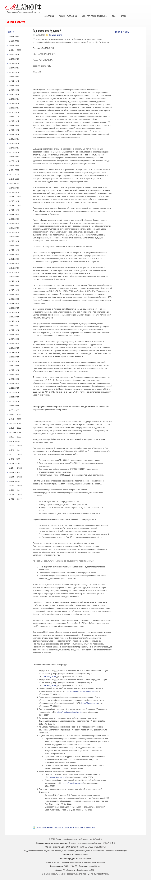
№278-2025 (14, 152)
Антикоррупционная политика (91, 862)
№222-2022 (14, 406)
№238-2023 (14, 334)
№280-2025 (14, 143)
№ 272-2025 (14, 183)
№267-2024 (14, 201)
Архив (123, 16)
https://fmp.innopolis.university (69, 712)
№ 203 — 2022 (15, 486)
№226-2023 (14, 388)
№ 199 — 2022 (15, 499)
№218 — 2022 (15, 428)
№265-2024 (14, 210)
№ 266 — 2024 (15, 206)
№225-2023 (14, 392)
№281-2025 (14, 139)
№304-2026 (14, 37)
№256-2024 (14, 250)
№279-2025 (14, 148)
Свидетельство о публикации (94, 16)
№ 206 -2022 (14, 472)
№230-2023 (14, 370)
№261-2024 (14, 228)
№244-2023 (14, 303)
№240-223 (13, 326)
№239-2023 (14, 330)
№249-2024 (14, 281)
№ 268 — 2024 (15, 197)
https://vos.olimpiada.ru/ (73, 783)
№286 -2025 (14, 117)
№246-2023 (14, 294)
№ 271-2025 (14, 179)
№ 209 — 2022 (15, 463)
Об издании (49, 16)
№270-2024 (14, 188)
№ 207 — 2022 (15, 468)
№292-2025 (14, 90)
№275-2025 (14, 165)
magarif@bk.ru (94, 866)
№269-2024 (14, 192)
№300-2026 (14, 54)
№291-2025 (14, 94)
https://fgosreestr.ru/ (89, 703)
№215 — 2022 (15, 437)
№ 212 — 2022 (15, 450)
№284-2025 (14, 125)
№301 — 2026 (15, 50)
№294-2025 (14, 81)
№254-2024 (14, 259)
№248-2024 (14, 286)
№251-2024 (14, 272)
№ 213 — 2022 (15, 446)
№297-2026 (14, 68)
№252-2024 (14, 268)
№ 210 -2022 (14, 459)
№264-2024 (14, 214)
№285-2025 (14, 121)
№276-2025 (14, 161)
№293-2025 (14, 85)
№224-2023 (14, 397)
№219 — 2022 (15, 419)
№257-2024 (14, 246)
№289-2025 (14, 103)
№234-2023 (14, 352)
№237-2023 (14, 339)
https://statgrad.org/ (58, 777)
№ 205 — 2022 (15, 477)
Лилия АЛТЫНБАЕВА (45, 828)
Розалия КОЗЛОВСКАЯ (64, 828)
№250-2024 (14, 277)
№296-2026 (14, 72)
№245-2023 (14, 299)
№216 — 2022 (15, 432)
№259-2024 (14, 237)
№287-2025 (14, 112)
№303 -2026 (14, 41)
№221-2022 (14, 410)
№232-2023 (14, 361)
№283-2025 (14, 130)
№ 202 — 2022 (15, 490)
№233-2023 (14, 357)
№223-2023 (14, 401)
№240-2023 (14, 321)
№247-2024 (14, 290)
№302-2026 (14, 45)
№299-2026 (14, 59)
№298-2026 (14, 63)
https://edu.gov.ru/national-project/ (81, 691)
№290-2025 (14, 99)
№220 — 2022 (15, 414)
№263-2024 (14, 219)
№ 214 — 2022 (15, 441)
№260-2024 (14, 232)
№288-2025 (14, 108)
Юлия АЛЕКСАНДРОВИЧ (85, 828)
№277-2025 (14, 157)
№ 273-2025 (14, 174)
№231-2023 (14, 366)
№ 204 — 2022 (15, 481)
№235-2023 (14, 348)
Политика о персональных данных (61, 862)
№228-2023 (14, 383)
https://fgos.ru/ (50, 676)
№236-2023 (14, 343)
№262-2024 (14, 223)
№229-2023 (14, 379)
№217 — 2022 (15, 423)
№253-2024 (14, 263)
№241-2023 (14, 317)
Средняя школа (55, 35)
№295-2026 (14, 77)
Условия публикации (68, 16)
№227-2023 (14, 374)
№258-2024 (14, 241)
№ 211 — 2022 (15, 454)
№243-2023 (14, 308)
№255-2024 (14, 254)
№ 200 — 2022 (15, 494)
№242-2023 (14, 312)
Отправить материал (16, 21)
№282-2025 (14, 134)
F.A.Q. (114, 16)
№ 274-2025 (14, 170)
